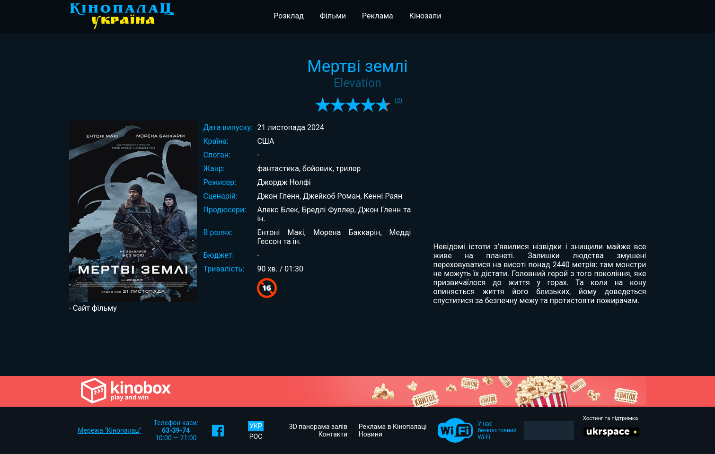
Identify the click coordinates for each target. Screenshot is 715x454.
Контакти (333, 434)
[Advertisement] (357, 343)
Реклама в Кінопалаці (393, 426)
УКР (255, 426)
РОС (256, 436)
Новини (370, 434)
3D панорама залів (318, 426)
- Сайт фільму (93, 308)
